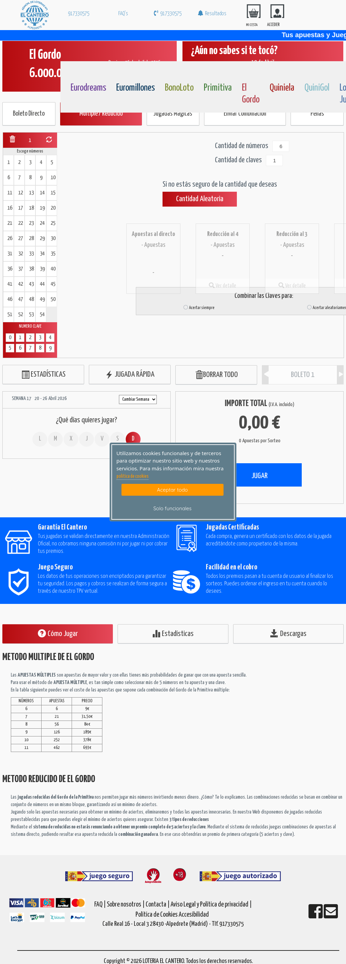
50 (53, 299)
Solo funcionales (172, 508)
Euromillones (135, 88)
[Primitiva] (214, 72)
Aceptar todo (172, 490)
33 (31, 254)
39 (42, 269)
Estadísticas (173, 633)
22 (20, 223)
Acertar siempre (199, 308)
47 (20, 299)
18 (31, 208)
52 (20, 315)
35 (53, 254)
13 (31, 193)
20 (53, 208)
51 (9, 315)
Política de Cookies (156, 915)
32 (20, 254)
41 (9, 284)
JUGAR (259, 476)
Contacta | (158, 904)
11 (9, 193)
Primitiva (218, 88)
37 (20, 269)
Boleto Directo (29, 114)
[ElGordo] (253, 72)
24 (42, 223)
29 (42, 238)
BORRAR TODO (216, 375)
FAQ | (100, 904)
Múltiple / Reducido (101, 114)
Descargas (288, 633)
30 (53, 238)
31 (9, 254)
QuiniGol (316, 88)
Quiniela (282, 88)
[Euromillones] (127, 72)
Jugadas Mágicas (172, 114)
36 (9, 269)
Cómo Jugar (58, 633)
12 (20, 193)
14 (42, 193)
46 (9, 299)
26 (9, 238)
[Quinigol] (315, 72)
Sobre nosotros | (126, 904)
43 (31, 284)
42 (20, 284)
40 (53, 269)
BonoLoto (179, 88)
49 (42, 299)
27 (20, 238)
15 (53, 193)
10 (53, 178)
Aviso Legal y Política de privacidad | (211, 904)
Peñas (317, 114)
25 (53, 223)
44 (42, 284)
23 (31, 223)
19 (42, 208)
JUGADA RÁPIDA (129, 375)
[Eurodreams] (81, 72)
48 (31, 299)
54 (42, 315)
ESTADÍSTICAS (43, 375)
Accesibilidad (194, 915)
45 (53, 284)
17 (20, 208)
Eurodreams (88, 88)
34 (42, 254)
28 (31, 238)
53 (31, 315)
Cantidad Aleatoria (199, 199)
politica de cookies (133, 476)
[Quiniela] (280, 72)
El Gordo (251, 93)
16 (9, 208)
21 (9, 223)
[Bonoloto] (176, 72)
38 (31, 269)
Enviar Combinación (245, 114)
